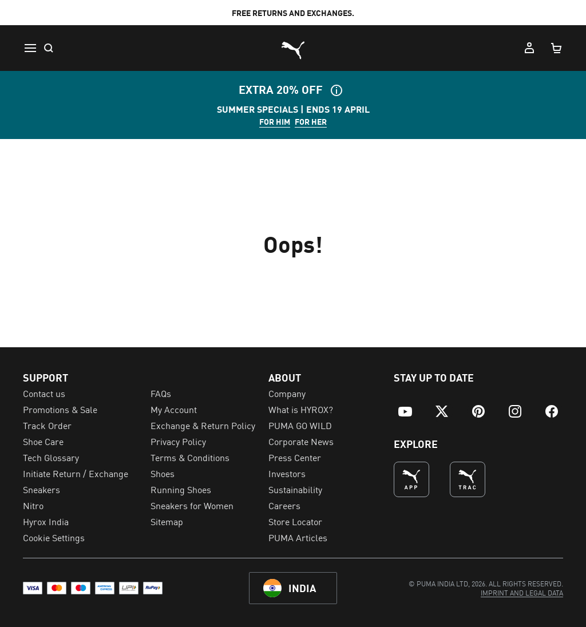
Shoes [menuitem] (163, 473)
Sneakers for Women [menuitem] (192, 505)
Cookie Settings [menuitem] (54, 537)
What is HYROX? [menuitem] (300, 409)
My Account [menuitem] (174, 409)
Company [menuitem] (287, 393)
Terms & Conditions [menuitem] (190, 457)
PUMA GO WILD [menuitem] (300, 425)
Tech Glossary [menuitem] (51, 457)
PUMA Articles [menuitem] (297, 537)
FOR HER (311, 121)
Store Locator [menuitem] (295, 521)
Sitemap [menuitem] (167, 521)
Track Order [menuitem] (47, 425)
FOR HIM (274, 121)
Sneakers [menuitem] (41, 489)
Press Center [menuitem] (294, 457)
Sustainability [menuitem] (295, 489)
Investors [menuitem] (287, 473)
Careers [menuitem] (284, 505)
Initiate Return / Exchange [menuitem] (75, 473)
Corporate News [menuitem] (301, 441)
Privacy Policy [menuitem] (178, 441)
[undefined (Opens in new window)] (411, 479)
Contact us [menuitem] (44, 393)
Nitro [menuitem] (33, 505)
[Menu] (29, 48)
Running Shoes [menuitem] (181, 489)
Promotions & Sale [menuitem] (60, 409)
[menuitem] (405, 411)
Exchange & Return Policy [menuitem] (203, 425)
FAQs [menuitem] (161, 393)
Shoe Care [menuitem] (43, 441)
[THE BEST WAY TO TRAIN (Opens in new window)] (467, 479)
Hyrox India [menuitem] (46, 521)
